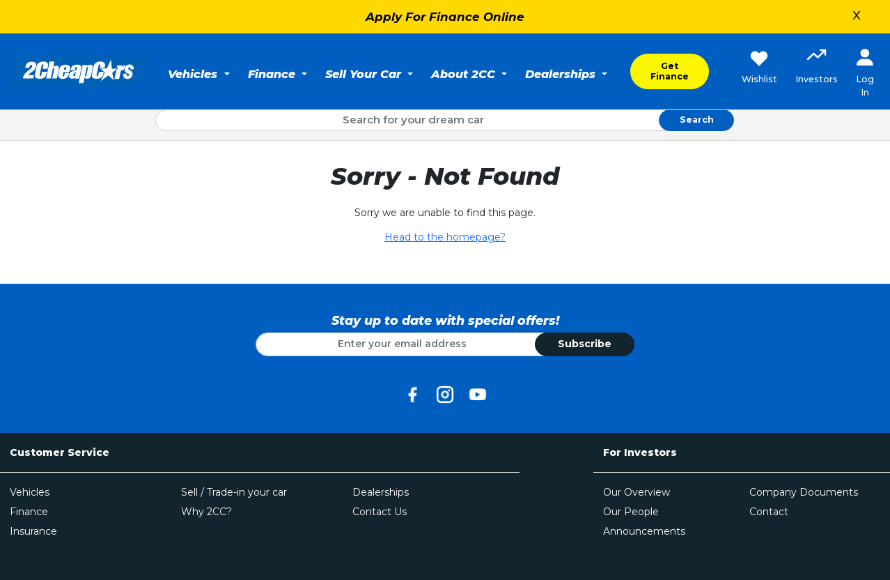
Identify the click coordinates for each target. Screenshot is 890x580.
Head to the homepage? (445, 237)
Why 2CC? (206, 511)
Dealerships (380, 492)
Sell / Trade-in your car (234, 492)
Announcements (644, 531)
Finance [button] (273, 74)
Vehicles (29, 492)
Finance (29, 511)
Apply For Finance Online (445, 17)
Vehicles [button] (194, 74)
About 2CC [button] (465, 74)
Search (697, 119)
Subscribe (584, 343)
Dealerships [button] (562, 74)
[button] (816, 67)
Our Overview (636, 492)
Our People (631, 511)
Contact (768, 511)
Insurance (33, 531)
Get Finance (669, 71)
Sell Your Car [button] (365, 74)
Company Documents (803, 492)
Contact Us (379, 511)
